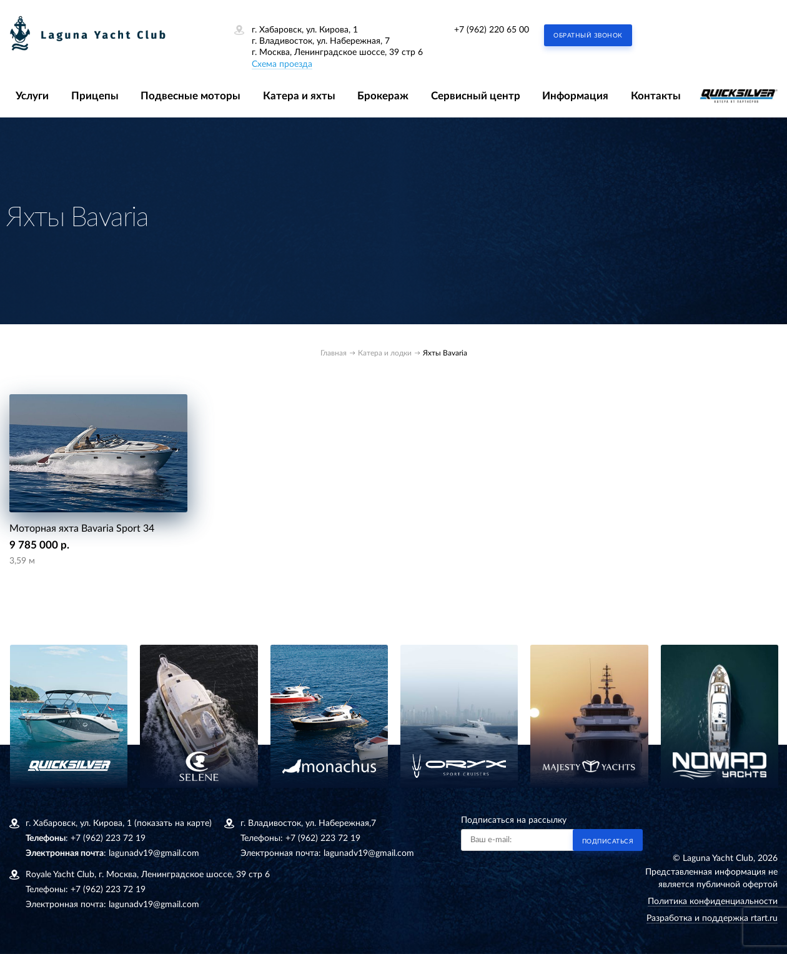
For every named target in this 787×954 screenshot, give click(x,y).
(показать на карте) (173, 823)
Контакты (656, 96)
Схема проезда (282, 64)
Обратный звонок (588, 35)
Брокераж (382, 96)
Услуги (32, 96)
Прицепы (95, 96)
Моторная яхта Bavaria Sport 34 (81, 529)
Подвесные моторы (190, 96)
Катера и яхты (299, 96)
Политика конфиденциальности (713, 901)
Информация (575, 96)
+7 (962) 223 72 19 (108, 838)
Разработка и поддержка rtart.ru (712, 918)
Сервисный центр (475, 96)
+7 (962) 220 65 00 (491, 30)
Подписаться (608, 841)
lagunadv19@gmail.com (154, 853)
